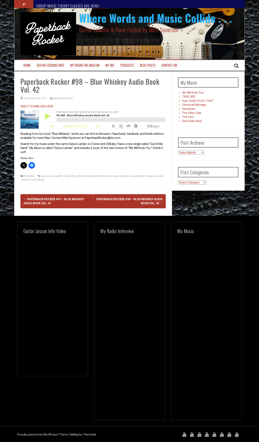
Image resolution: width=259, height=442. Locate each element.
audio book (48, 176)
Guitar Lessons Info (50, 65)
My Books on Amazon (84, 65)
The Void (187, 117)
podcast (158, 176)
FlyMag (74, 433)
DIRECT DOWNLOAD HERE (36, 106)
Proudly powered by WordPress (37, 433)
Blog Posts (147, 65)
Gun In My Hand (192, 121)
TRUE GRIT (189, 96)
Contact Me (169, 65)
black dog (70, 176)
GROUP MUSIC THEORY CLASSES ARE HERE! (67, 6)
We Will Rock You (193, 92)
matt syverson (122, 176)
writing (40, 179)
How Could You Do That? (197, 100)
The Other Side (191, 113)
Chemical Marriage (194, 104)
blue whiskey (84, 176)
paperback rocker (141, 176)
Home (27, 65)
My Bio (109, 65)
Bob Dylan (100, 176)
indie (110, 176)
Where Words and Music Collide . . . (155, 18)
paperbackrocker (63, 98)
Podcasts (127, 65)
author (59, 176)
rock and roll (27, 179)
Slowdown (188, 108)
